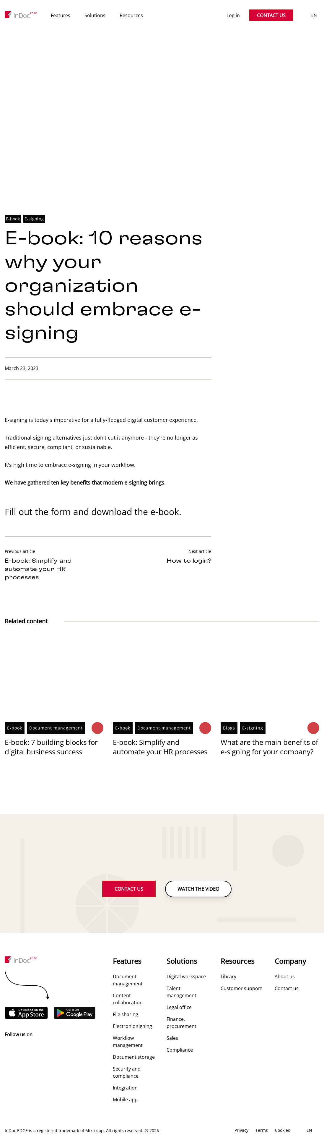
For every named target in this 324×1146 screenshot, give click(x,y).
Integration (125, 1088)
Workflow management (128, 1042)
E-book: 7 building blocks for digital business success (51, 747)
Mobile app (125, 1100)
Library (228, 977)
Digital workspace (186, 977)
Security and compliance (127, 1072)
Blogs (229, 728)
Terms (261, 1130)
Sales (172, 1038)
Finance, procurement (181, 1023)
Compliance (180, 1050)
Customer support (241, 988)
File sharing (125, 1014)
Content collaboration (128, 999)
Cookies (282, 1130)
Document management (56, 728)
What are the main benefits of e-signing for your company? (269, 747)
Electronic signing (132, 1026)
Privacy (241, 1130)
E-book (13, 219)
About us (285, 977)
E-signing (34, 219)
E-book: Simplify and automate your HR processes (160, 747)
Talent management (181, 992)
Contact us (287, 988)
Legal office (179, 1007)
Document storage (134, 1057)
